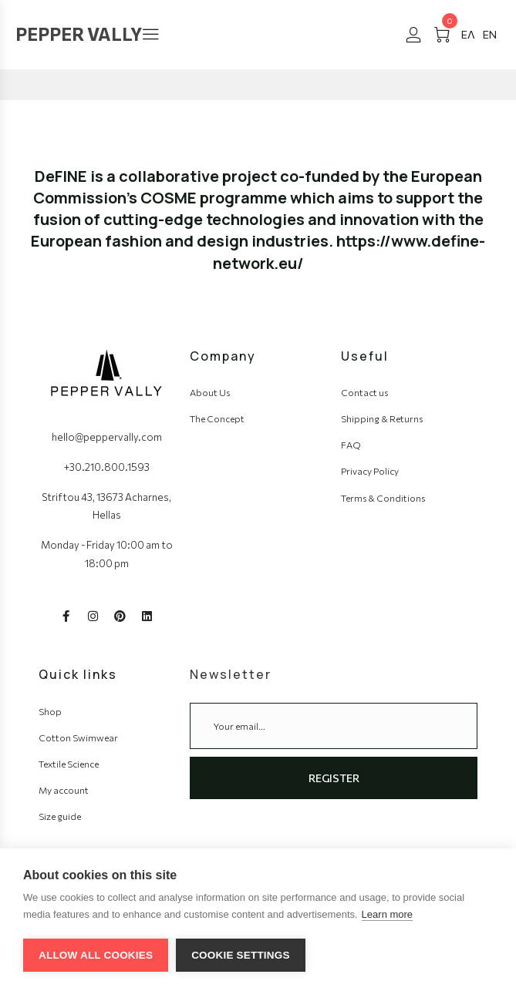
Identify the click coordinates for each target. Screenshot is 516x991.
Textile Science (69, 763)
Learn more (387, 914)
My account (64, 789)
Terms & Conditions (383, 497)
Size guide (60, 816)
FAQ (351, 444)
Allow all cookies (96, 955)
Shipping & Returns (382, 418)
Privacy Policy (370, 470)
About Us (210, 392)
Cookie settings (240, 955)
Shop (50, 711)
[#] (468, 34)
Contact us (364, 392)
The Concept (217, 418)
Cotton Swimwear (78, 737)
